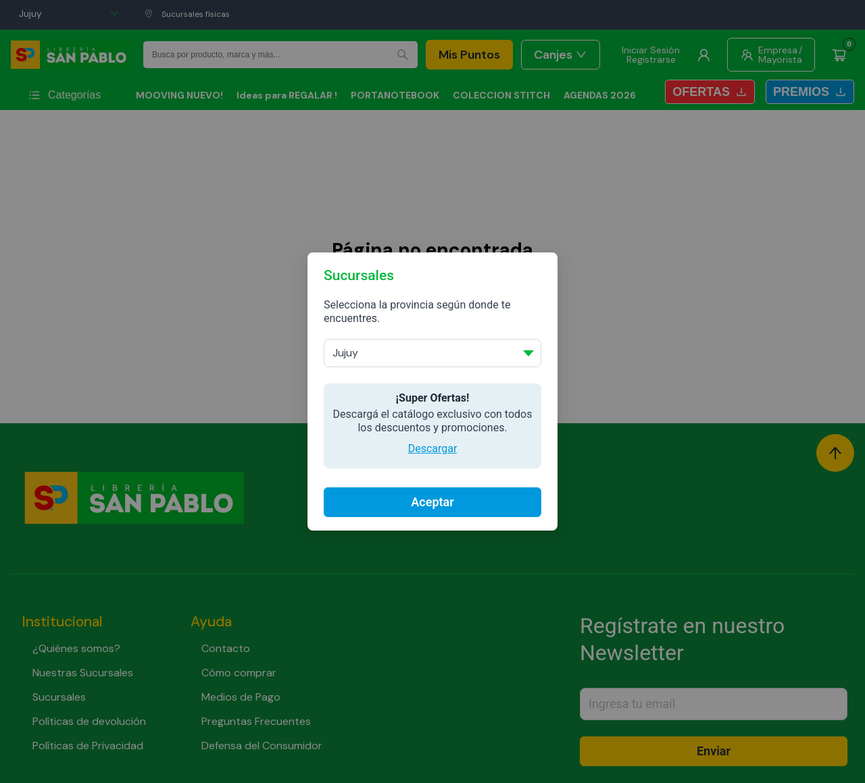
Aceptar (432, 502)
